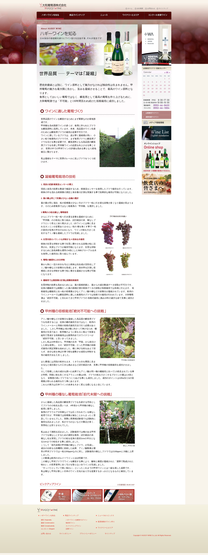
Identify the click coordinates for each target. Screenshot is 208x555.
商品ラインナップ (71, 515)
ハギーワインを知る (47, 515)
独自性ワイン (70, 523)
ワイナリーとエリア (105, 528)
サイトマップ (163, 8)
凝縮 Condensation (47, 523)
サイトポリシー (65, 533)
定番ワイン (69, 529)
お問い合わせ (46, 533)
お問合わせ (151, 8)
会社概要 (140, 8)
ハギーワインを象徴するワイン (76, 520)
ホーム (130, 8)
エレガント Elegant (48, 529)
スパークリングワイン (73, 526)
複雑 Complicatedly (48, 526)
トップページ (42, 22)
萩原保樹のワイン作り (106, 521)
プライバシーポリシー (88, 533)
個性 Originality (46, 520)
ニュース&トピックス (106, 515)
